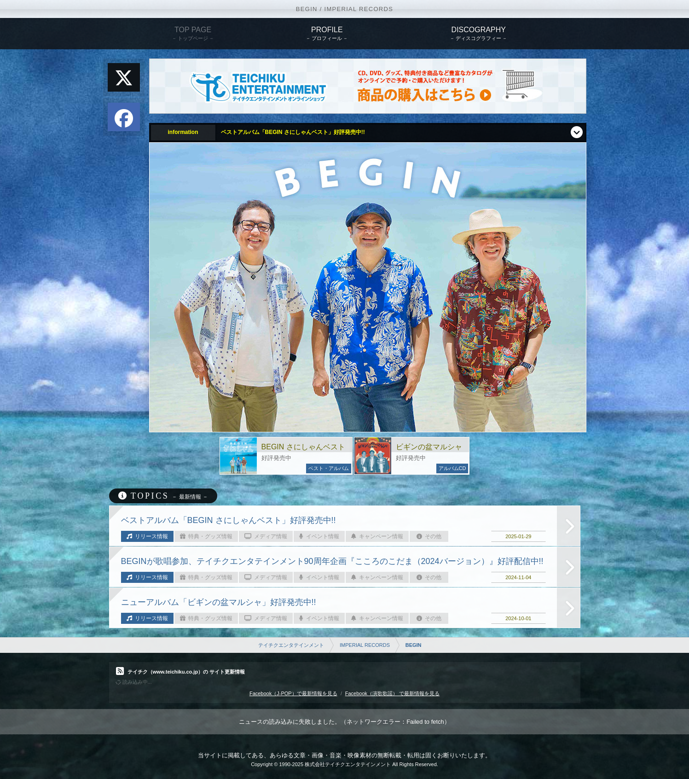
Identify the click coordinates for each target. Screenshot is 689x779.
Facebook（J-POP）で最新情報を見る (293, 693)
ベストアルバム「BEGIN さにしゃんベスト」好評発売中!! (293, 132)
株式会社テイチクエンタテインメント (348, 764)
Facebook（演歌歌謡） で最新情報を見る (392, 693)
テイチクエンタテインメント (291, 645)
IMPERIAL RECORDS (365, 645)
